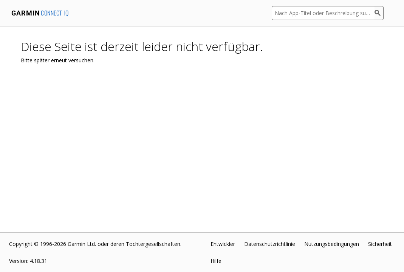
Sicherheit (380, 243)
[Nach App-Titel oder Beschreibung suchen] (323, 13)
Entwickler (223, 243)
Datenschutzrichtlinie (269, 243)
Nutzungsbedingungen (331, 243)
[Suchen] (379, 13)
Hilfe (216, 260)
